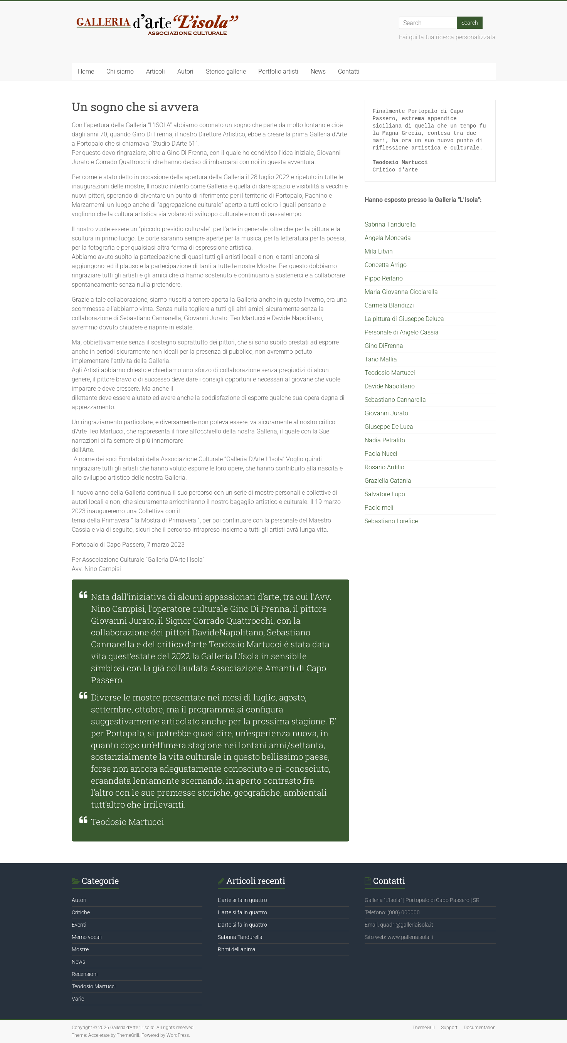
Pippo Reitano (384, 278)
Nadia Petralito (385, 440)
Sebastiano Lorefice (391, 521)
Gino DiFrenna (384, 345)
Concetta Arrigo (386, 265)
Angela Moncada (388, 238)
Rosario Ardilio (384, 467)
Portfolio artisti (278, 71)
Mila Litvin (379, 251)
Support (449, 1027)
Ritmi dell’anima (237, 949)
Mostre (80, 949)
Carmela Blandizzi (389, 305)
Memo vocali (87, 937)
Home (86, 71)
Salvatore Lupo (385, 494)
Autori (185, 71)
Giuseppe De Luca (389, 426)
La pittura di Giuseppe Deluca (404, 318)
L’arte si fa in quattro (242, 900)
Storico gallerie (226, 71)
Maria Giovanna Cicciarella (401, 292)
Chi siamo (120, 71)
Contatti (349, 71)
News (318, 71)
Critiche (81, 912)
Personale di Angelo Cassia (402, 332)
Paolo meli (379, 507)
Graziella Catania (388, 480)
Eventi (79, 925)
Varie (78, 999)
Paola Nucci (381, 453)
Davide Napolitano (390, 386)
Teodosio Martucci (390, 372)
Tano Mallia (381, 359)
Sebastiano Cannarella (395, 399)
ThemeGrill (423, 1027)
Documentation (480, 1027)
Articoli (155, 71)
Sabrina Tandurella (390, 224)
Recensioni (85, 974)
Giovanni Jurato (386, 413)
